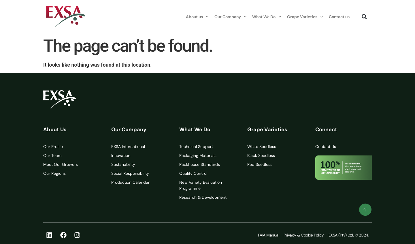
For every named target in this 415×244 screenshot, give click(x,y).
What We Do (266, 17)
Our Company (230, 17)
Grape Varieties (305, 17)
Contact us (339, 16)
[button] (364, 16)
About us (197, 17)
